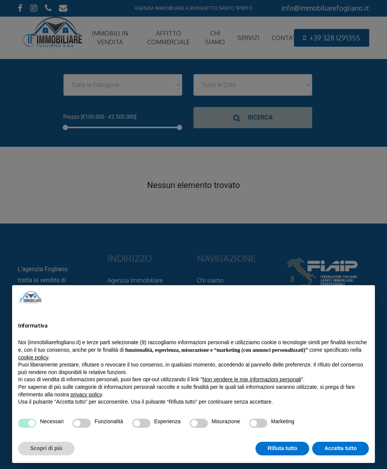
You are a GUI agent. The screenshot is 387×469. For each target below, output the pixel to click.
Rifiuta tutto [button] (282, 448)
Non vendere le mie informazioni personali (251, 379)
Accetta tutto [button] (340, 448)
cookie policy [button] (33, 357)
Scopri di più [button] (46, 448)
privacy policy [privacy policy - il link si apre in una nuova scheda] (86, 394)
